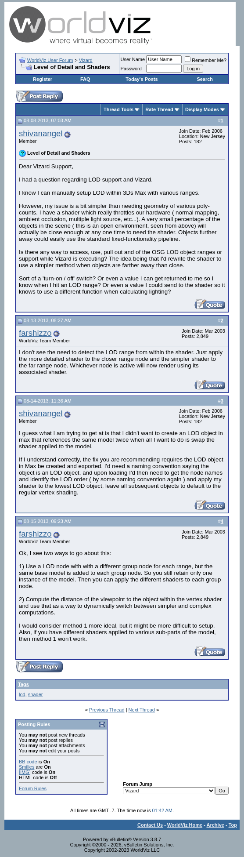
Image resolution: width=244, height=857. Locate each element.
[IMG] (25, 772)
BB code (28, 761)
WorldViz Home (184, 825)
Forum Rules (33, 788)
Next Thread (142, 709)
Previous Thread (107, 709)
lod (22, 694)
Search (205, 79)
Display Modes (202, 109)
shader (35, 694)
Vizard (86, 60)
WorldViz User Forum (50, 60)
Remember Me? (205, 60)
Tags (23, 684)
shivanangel (41, 133)
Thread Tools (118, 109)
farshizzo (35, 333)
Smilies (26, 767)
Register (42, 79)
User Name (133, 59)
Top (233, 825)
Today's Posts (142, 79)
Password (131, 68)
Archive (215, 825)
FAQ (85, 79)
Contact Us (150, 825)
